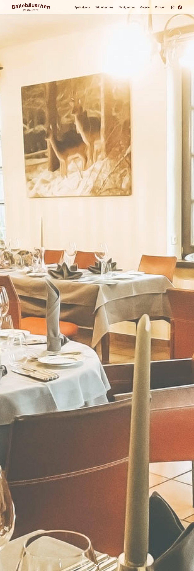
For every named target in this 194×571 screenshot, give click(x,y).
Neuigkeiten (127, 7)
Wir (104, 7)
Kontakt (160, 7)
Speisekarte (82, 7)
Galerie (145, 7)
